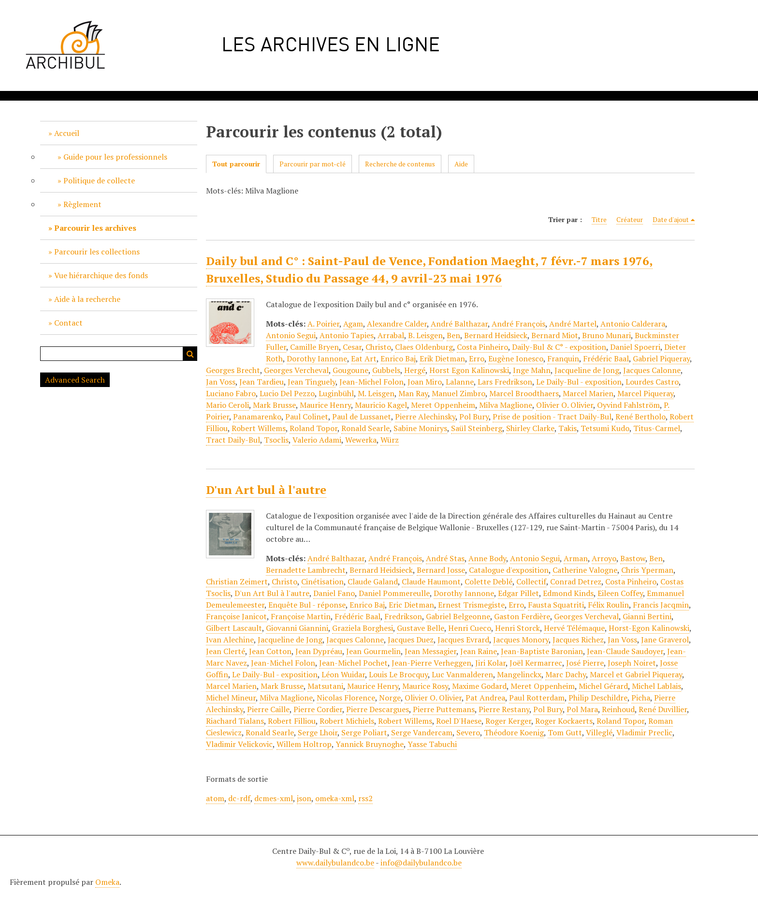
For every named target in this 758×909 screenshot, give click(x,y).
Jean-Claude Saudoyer (625, 651)
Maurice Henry (325, 405)
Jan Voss (220, 381)
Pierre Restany (504, 709)
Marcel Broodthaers (524, 393)
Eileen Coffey (620, 593)
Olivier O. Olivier (564, 405)
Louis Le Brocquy (398, 674)
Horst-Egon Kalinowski (649, 628)
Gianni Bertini (647, 616)
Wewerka (361, 439)
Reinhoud (618, 709)
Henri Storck (517, 628)
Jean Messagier (430, 651)
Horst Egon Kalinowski (469, 370)
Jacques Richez (578, 639)
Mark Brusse (274, 405)
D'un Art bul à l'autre (266, 489)
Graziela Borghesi (362, 628)
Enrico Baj (398, 358)
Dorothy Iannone (317, 358)
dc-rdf (239, 798)
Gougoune (350, 370)
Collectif (531, 581)
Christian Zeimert (237, 581)
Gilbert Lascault (234, 628)
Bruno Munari (606, 335)
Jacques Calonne (652, 370)
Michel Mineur (231, 697)
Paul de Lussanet (361, 416)
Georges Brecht (233, 370)
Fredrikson (403, 616)
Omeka (107, 882)
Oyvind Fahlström (628, 405)
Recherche (190, 353)
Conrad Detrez (575, 581)
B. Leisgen (425, 335)
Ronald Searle (365, 428)
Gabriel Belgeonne (458, 616)
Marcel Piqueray (645, 393)
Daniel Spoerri (635, 347)
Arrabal (391, 335)
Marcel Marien (588, 393)
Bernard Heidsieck (495, 335)
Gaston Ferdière (522, 616)
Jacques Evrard (463, 639)
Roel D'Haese (458, 720)
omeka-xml (334, 798)
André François (518, 323)
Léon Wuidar (343, 674)
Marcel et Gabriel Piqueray (636, 674)
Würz (389, 439)
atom (215, 798)
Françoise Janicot (236, 616)
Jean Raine (478, 651)
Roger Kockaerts (564, 720)
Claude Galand (373, 581)
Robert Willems (259, 428)
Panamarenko (257, 416)
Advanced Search (75, 379)
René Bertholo (640, 416)
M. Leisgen (376, 393)
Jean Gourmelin (373, 651)
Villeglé (599, 732)
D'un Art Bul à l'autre (271, 593)
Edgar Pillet (518, 593)
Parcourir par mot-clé (312, 163)
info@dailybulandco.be (421, 862)
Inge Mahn (532, 370)
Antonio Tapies (347, 335)
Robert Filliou (292, 720)
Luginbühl (336, 393)
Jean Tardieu (261, 381)
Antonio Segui (291, 335)
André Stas (445, 558)
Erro (476, 358)
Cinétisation (322, 581)
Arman (576, 558)
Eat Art (364, 358)
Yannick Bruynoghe (369, 744)
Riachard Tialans (235, 720)
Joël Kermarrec (536, 662)
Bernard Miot (554, 335)
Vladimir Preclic (644, 732)
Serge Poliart (364, 732)
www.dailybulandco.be (335, 862)
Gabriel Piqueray (661, 358)
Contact (68, 322)
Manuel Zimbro (458, 393)
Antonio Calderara (632, 323)
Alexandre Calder (397, 323)
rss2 (365, 798)
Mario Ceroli (227, 405)
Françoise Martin (301, 616)
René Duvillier (663, 709)
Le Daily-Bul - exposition (579, 381)
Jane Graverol (665, 639)
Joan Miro (425, 381)
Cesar (352, 347)
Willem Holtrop (304, 744)
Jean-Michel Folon (371, 381)
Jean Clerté (225, 651)
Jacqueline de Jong (586, 370)
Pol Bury (474, 416)
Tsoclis (276, 439)
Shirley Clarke (530, 428)
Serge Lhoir (317, 732)
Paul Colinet (306, 416)
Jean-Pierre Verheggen (431, 662)
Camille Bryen (314, 347)
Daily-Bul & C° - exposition (559, 347)
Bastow (632, 558)
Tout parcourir (236, 163)
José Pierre (585, 662)
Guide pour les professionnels (115, 156)
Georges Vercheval (296, 370)
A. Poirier (323, 323)
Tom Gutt (565, 732)
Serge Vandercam (421, 732)
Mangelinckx (519, 674)
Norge (390, 697)
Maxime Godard (479, 686)
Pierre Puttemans (444, 709)
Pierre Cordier (317, 709)
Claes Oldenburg (424, 347)
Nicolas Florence (346, 697)
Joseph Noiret (632, 662)
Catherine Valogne (585, 570)
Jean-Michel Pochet (353, 662)
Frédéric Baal (606, 358)
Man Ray (413, 393)
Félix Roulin (608, 604)
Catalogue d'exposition (509, 570)
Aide (461, 163)
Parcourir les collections (97, 251)
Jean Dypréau (318, 651)
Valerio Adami (316, 439)
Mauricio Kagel (381, 405)
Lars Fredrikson (505, 381)
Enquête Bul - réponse (307, 604)
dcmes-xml (273, 798)
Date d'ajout (671, 219)
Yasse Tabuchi (432, 744)
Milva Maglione (505, 405)
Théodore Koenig (514, 732)
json (304, 798)
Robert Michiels (347, 720)
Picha (640, 697)
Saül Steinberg (476, 428)
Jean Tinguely (311, 381)
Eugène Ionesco (515, 358)
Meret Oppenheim (443, 405)
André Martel (573, 323)
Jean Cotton (270, 651)
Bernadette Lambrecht (306, 570)
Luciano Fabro (231, 393)
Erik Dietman (442, 358)
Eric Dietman (411, 604)
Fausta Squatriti (556, 604)
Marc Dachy (565, 674)
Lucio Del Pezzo (287, 393)
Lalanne (460, 381)
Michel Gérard (603, 686)
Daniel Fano (334, 593)
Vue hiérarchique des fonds (101, 275)
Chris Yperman (647, 570)
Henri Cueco (469, 628)
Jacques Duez (411, 639)
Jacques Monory (521, 639)
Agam (353, 323)
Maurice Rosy (425, 686)
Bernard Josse (441, 570)
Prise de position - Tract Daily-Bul (552, 416)
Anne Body (487, 558)
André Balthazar (459, 323)
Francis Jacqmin (661, 604)
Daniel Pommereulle (394, 593)
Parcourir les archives (95, 228)
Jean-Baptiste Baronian (542, 651)
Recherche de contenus (400, 163)
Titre (599, 219)
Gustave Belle (420, 628)
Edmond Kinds (568, 593)
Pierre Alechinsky (425, 416)
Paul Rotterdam (537, 697)
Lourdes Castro (652, 381)
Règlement (82, 204)
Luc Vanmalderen (462, 674)
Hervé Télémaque (574, 628)
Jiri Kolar (490, 662)
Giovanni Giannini (297, 628)
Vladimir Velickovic (239, 744)
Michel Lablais (656, 686)
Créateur (629, 219)
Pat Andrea (485, 697)
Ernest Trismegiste (471, 604)
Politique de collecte (99, 180)
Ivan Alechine (230, 639)
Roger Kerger (508, 720)
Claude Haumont (431, 581)
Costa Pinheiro (482, 347)
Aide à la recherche (87, 299)
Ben (453, 335)
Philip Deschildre (597, 697)
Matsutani (325, 686)
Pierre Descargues (377, 709)
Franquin (563, 358)
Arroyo (604, 558)
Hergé (414, 370)
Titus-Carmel (656, 428)
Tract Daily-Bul (233, 439)
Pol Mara (582, 709)
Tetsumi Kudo (605, 428)
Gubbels (386, 370)
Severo (468, 732)
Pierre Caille (268, 709)
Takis (567, 428)
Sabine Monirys (420, 428)
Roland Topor (313, 428)
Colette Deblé (488, 581)
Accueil (66, 133)
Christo (378, 347)
